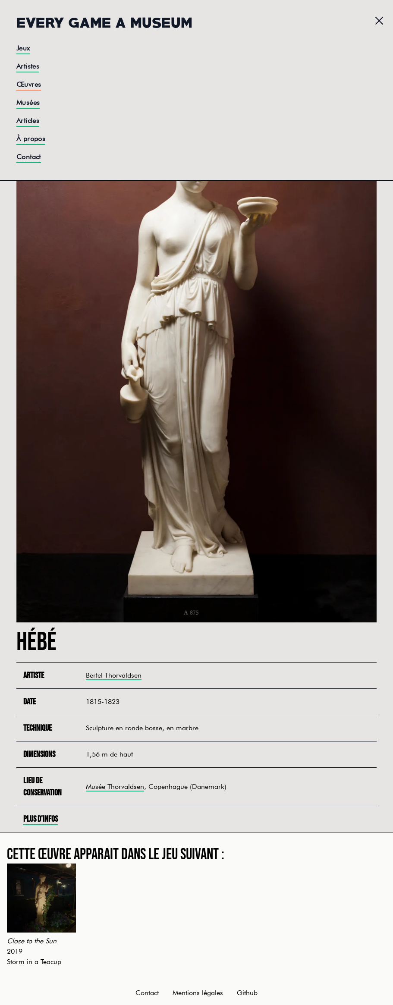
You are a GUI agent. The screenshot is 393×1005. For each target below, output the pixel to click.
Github (247, 993)
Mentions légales (198, 993)
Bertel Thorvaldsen (113, 675)
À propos (30, 139)
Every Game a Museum (104, 21)
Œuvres (28, 84)
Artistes (27, 66)
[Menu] (379, 21)
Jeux (23, 48)
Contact (28, 157)
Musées (28, 102)
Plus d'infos (40, 819)
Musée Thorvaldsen (115, 786)
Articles (27, 120)
